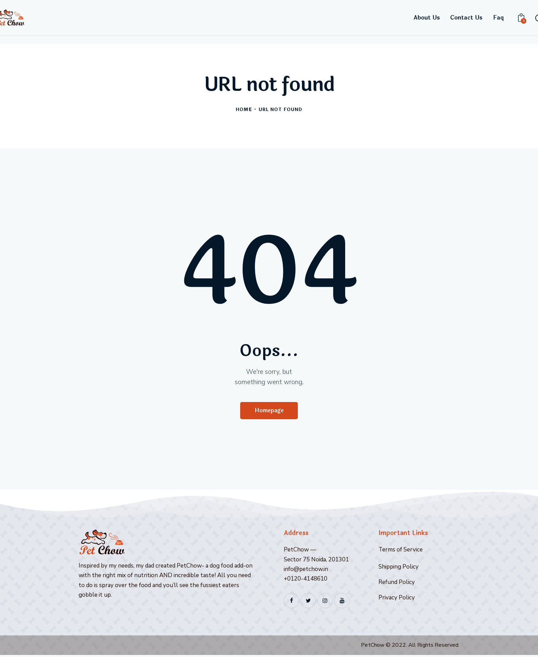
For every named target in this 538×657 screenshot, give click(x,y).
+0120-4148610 (305, 580)
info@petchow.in (306, 571)
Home (244, 110)
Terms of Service (400, 552)
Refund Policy (396, 584)
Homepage (269, 411)
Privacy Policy (396, 599)
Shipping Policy (398, 568)
